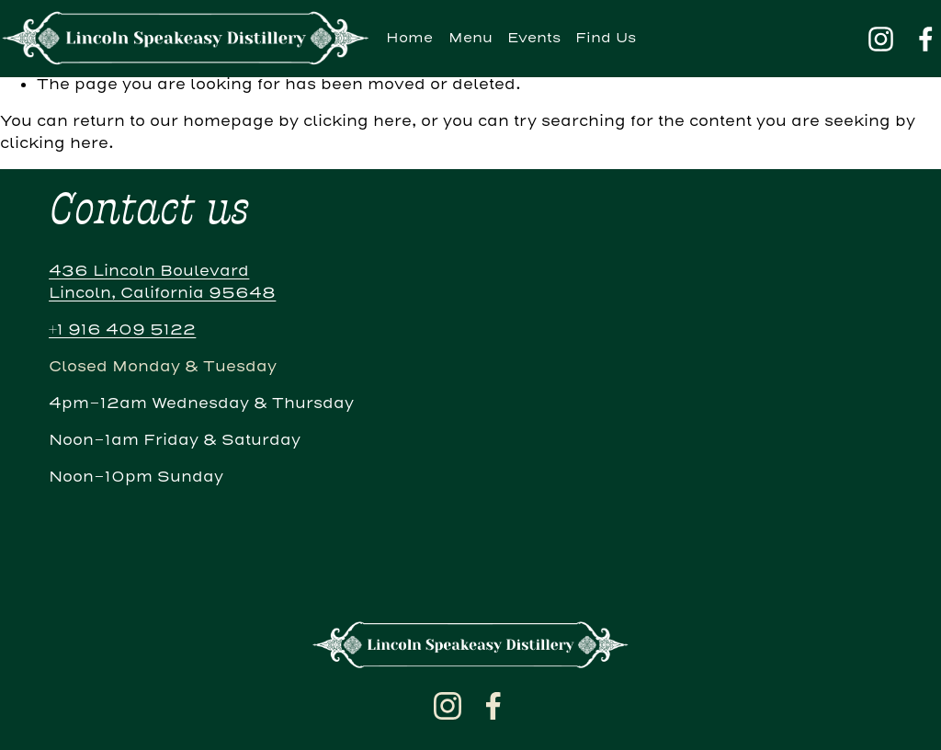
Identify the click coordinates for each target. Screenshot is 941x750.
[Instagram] (881, 39)
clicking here (357, 121)
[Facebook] (926, 39)
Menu (470, 38)
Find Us (605, 38)
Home (409, 38)
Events (534, 38)
